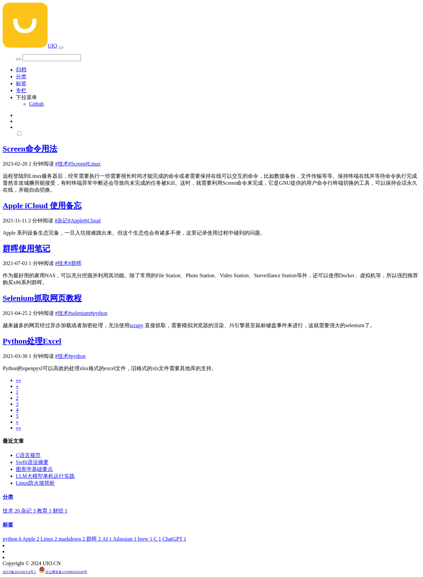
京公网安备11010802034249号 (66, 572)
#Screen (77, 164)
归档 (21, 69)
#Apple (75, 220)
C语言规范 (28, 455)
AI (107, 539)
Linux (49, 539)
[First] (18, 380)
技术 (12, 511)
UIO (30, 46)
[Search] (51, 57)
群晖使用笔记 (26, 248)
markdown (72, 539)
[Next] (17, 422)
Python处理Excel (32, 341)
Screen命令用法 (30, 148)
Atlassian (125, 539)
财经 (60, 511)
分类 (21, 76)
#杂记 (61, 220)
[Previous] (17, 386)
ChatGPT (174, 539)
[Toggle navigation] (60, 48)
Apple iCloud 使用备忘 (42, 205)
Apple (31, 539)
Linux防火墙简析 (35, 483)
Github (36, 104)
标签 (21, 83)
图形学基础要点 (34, 469)
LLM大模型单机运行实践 (45, 476)
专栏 (21, 90)
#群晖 (75, 263)
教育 (45, 511)
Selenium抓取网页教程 (42, 298)
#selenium (79, 313)
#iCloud (92, 220)
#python (98, 313)
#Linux (92, 164)
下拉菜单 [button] (26, 97)
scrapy (136, 325)
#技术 (61, 164)
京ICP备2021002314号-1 (19, 572)
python (12, 539)
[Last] (18, 428)
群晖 (94, 539)
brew (146, 539)
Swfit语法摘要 (32, 462)
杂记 (29, 511)
